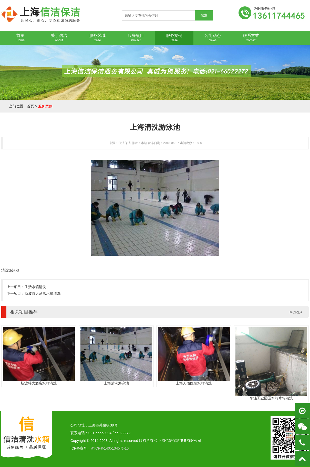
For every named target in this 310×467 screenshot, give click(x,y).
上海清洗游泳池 (116, 383)
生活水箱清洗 (35, 287)
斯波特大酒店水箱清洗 (42, 293)
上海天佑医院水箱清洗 (194, 383)
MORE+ (296, 312)
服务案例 (45, 106)
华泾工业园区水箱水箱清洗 (271, 398)
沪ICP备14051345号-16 (110, 448)
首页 (30, 106)
